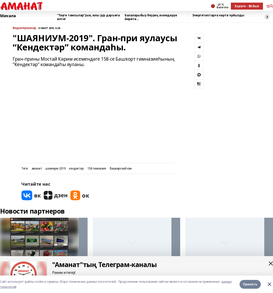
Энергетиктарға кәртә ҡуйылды (218, 15)
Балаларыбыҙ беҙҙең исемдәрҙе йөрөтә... (151, 17)
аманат (37, 168)
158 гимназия (96, 168)
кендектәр (76, 168)
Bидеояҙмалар (24, 28)
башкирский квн (121, 168)
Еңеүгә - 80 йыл (247, 6)
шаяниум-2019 (55, 168)
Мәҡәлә (8, 16)
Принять (250, 284)
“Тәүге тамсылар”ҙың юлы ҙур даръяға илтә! (88, 17)
